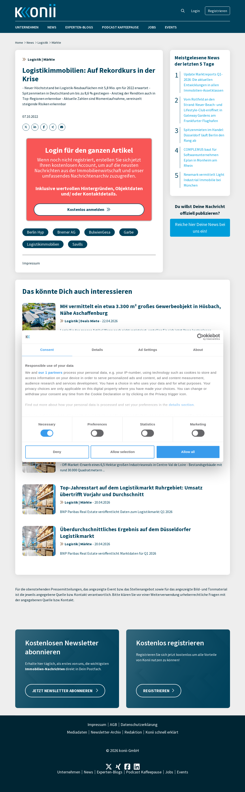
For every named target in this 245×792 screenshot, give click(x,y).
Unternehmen (26, 27)
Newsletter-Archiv (106, 732)
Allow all (188, 452)
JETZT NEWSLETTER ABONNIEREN (65, 690)
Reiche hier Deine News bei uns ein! (200, 227)
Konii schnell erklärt (161, 732)
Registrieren (217, 11)
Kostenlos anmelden (89, 209)
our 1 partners (50, 372)
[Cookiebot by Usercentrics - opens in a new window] (200, 336)
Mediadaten (77, 732)
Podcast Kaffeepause (120, 27)
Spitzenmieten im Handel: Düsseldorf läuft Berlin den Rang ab (204, 135)
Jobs (152, 27)
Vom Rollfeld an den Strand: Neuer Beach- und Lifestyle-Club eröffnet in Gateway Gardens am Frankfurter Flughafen (203, 110)
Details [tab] (97, 350)
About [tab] (198, 350)
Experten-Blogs (79, 27)
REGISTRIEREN (158, 690)
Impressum (31, 263)
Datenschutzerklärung (139, 725)
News (51, 27)
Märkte (56, 43)
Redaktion (133, 732)
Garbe (129, 232)
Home (19, 43)
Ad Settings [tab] (147, 350)
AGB (113, 725)
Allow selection (122, 452)
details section (181, 405)
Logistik (43, 43)
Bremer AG (66, 232)
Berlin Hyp (35, 232)
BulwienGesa (99, 232)
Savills (77, 244)
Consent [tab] (47, 350)
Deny (57, 452)
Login (195, 11)
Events (171, 27)
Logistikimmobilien (43, 244)
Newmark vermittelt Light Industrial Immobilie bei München (204, 179)
